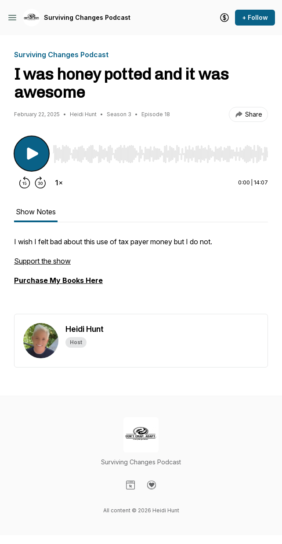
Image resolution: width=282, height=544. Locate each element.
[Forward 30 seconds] (40, 182)
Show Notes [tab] (36, 211)
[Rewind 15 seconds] (24, 182)
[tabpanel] (141, 275)
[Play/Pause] (31, 153)
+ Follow (255, 17)
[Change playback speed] (59, 182)
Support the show (42, 261)
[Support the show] (224, 17)
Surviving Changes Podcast (87, 17)
